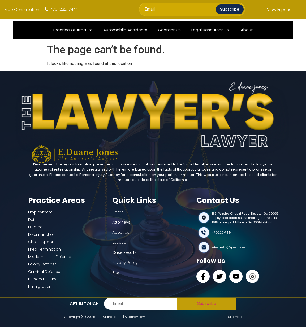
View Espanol (279, 9)
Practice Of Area (73, 30)
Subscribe (229, 9)
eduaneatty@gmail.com (228, 247)
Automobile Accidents (125, 30)
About (247, 30)
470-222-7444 (222, 232)
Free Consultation (22, 9)
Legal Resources (210, 30)
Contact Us (169, 30)
